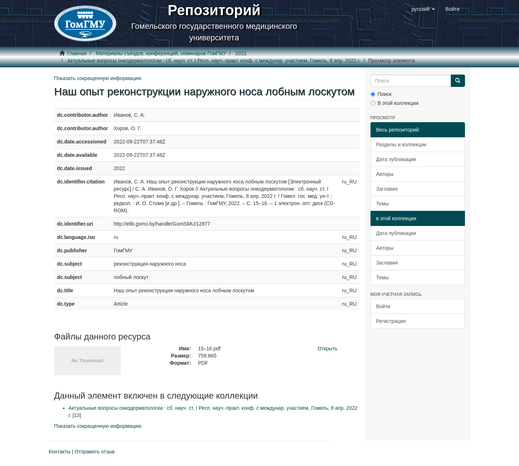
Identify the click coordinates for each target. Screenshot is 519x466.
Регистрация (391, 321)
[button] (423, 9)
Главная (76, 53)
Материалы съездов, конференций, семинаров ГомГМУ (161, 53)
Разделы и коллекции (401, 144)
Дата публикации (396, 159)
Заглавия (387, 189)
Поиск (381, 94)
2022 (241, 53)
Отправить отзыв (95, 451)
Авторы (385, 174)
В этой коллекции (394, 103)
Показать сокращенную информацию (97, 78)
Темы (382, 204)
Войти (383, 306)
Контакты (59, 451)
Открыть (327, 348)
